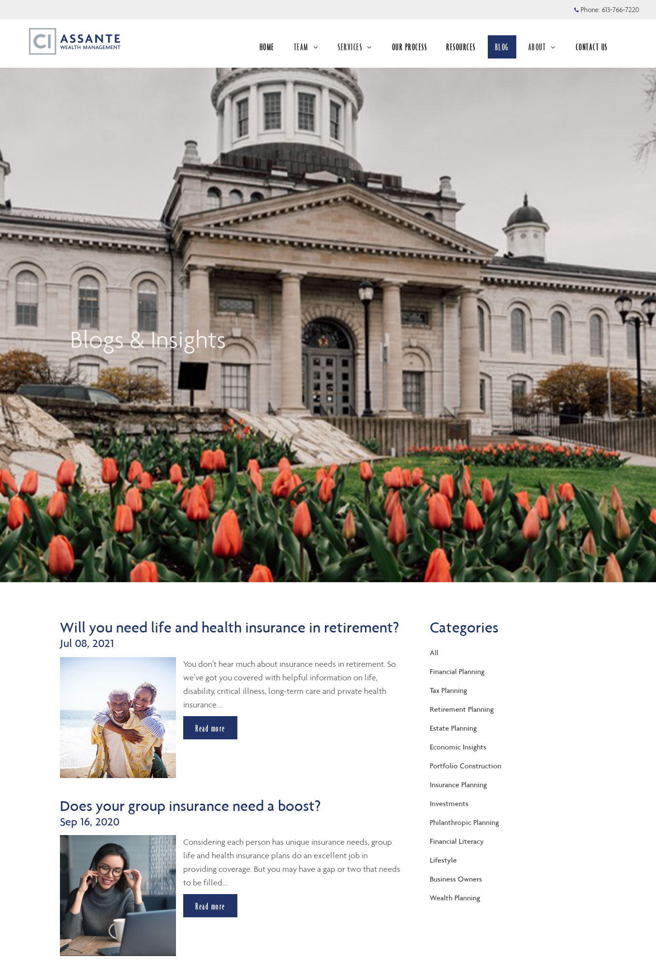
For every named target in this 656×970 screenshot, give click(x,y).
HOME (267, 47)
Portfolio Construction (465, 765)
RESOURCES (461, 47)
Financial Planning (457, 671)
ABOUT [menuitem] (542, 50)
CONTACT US (592, 47)
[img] (328, 291)
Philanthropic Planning (464, 822)
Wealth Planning (455, 897)
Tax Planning (448, 690)
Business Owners (456, 878)
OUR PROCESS (409, 47)
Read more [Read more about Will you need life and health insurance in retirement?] (210, 728)
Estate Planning (453, 728)
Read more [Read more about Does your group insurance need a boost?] (210, 906)
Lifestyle (443, 860)
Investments (449, 803)
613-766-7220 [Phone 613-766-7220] (620, 9)
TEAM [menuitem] (307, 50)
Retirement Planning (462, 709)
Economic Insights (458, 746)
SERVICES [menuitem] (355, 50)
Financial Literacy (457, 841)
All (434, 652)
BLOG (502, 47)
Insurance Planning (458, 784)
